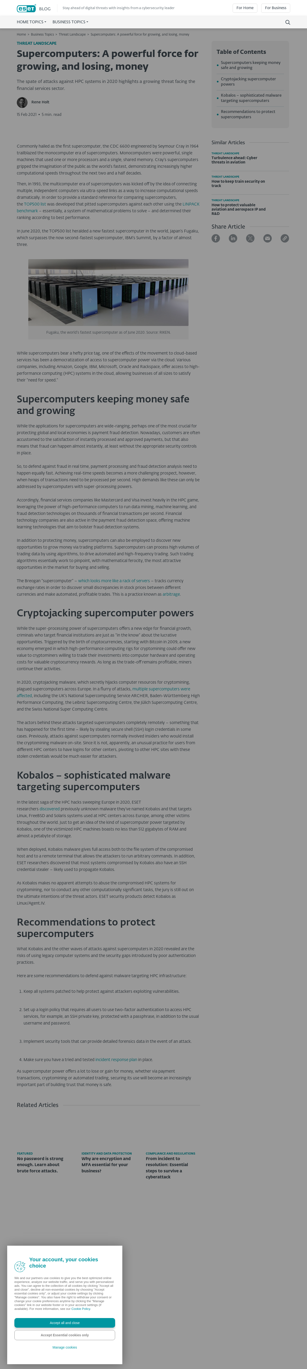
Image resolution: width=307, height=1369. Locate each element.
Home (21, 34)
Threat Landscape (72, 34)
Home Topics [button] (30, 22)
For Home (245, 8)
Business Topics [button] (69, 22)
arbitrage (171, 693)
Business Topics (42, 34)
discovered (50, 907)
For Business (275, 8)
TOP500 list (35, 303)
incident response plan (116, 1158)
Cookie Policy (80, 1309)
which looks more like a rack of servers (114, 679)
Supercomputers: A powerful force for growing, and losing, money (140, 34)
